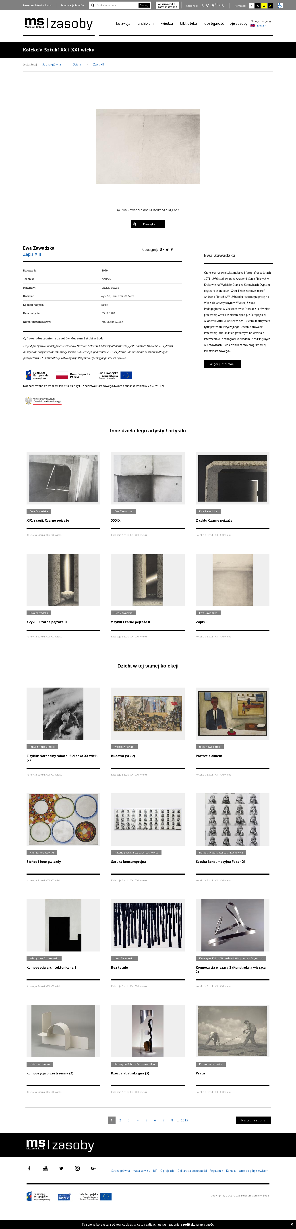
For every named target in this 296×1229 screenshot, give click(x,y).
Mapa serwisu (141, 1171)
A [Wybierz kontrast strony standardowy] (251, 5)
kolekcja (123, 23)
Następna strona (253, 1120)
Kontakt (231, 1171)
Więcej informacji (222, 364)
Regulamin (216, 1171)
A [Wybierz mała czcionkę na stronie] (202, 6)
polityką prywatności (199, 1224)
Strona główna (52, 64)
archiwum (146, 23)
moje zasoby (236, 23)
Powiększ (150, 224)
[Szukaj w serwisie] (113, 5)
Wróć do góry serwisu (253, 1171)
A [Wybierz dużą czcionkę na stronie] (215, 5)
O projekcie (167, 1171)
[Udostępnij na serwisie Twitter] (168, 249)
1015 (184, 1120)
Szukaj (144, 5)
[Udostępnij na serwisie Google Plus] (162, 249)
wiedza (167, 23)
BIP (155, 1171)
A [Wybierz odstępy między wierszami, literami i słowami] (223, 6)
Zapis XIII (98, 64)
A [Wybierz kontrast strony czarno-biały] (258, 5)
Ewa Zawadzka (38, 248)
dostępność (214, 23)
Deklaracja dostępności (192, 1171)
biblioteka (188, 23)
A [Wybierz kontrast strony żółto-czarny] (264, 5)
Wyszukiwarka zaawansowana (167, 5)
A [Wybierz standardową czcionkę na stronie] (207, 5)
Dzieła (77, 64)
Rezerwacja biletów (72, 5)
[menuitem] (125, 23)
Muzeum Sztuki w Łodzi (37, 5)
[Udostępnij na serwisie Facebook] (172, 249)
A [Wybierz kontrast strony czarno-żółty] (270, 5)
